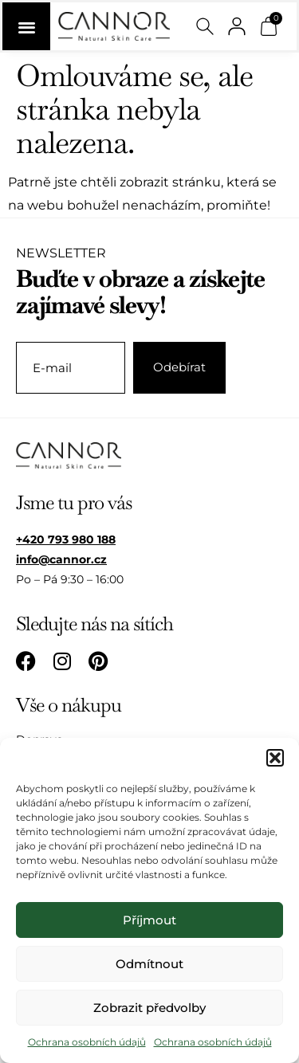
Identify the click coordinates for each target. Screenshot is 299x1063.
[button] (275, 758)
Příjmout (149, 920)
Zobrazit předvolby (149, 1007)
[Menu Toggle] (26, 26)
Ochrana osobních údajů (87, 1042)
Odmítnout (149, 963)
